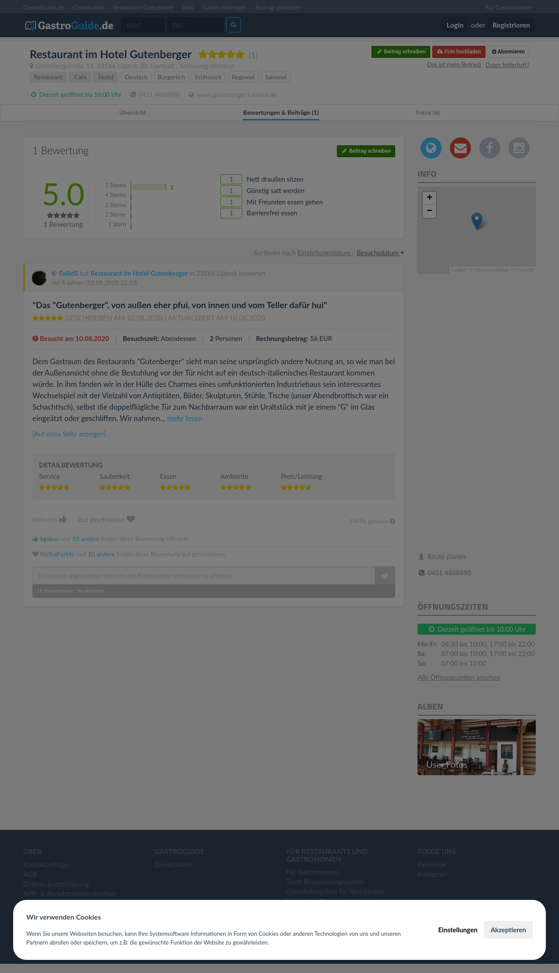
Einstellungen (458, 930)
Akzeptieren (508, 930)
